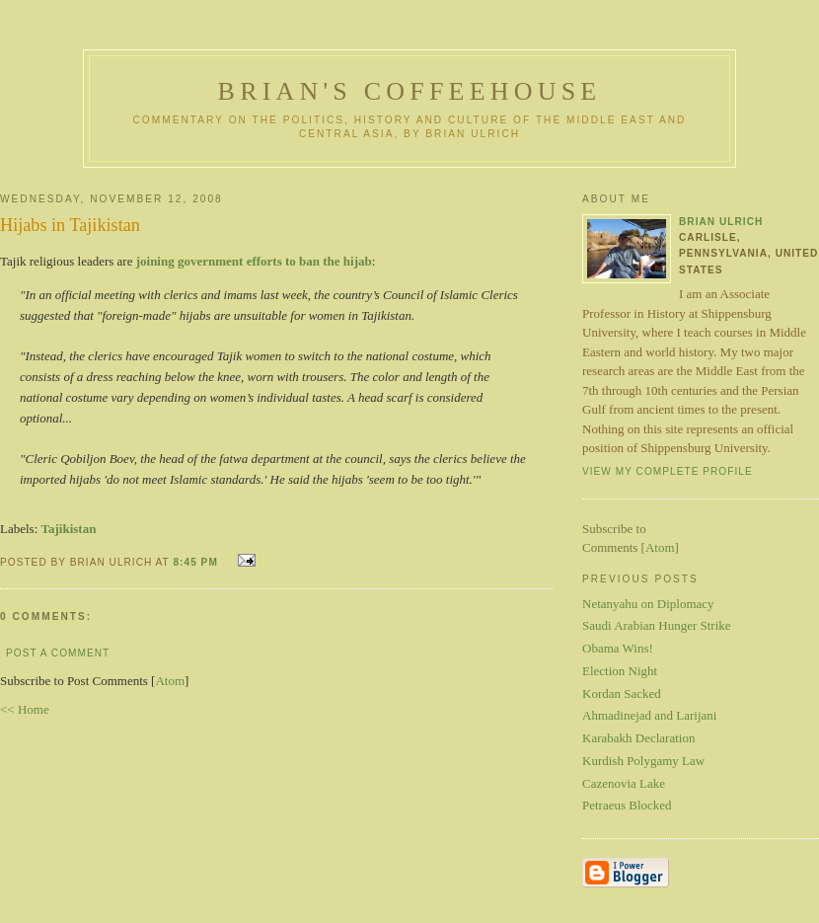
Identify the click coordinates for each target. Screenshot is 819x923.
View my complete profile (667, 471)
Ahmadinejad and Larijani (649, 715)
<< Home (24, 709)
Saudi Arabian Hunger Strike (656, 625)
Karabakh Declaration (638, 738)
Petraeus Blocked (627, 805)
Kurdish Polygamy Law (643, 760)
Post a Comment (58, 653)
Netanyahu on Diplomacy (648, 603)
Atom (170, 680)
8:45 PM (197, 562)
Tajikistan (69, 528)
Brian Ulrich (721, 221)
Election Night (619, 670)
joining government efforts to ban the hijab (254, 261)
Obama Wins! (617, 648)
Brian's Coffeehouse (410, 91)
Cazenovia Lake (623, 783)
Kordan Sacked (621, 693)
